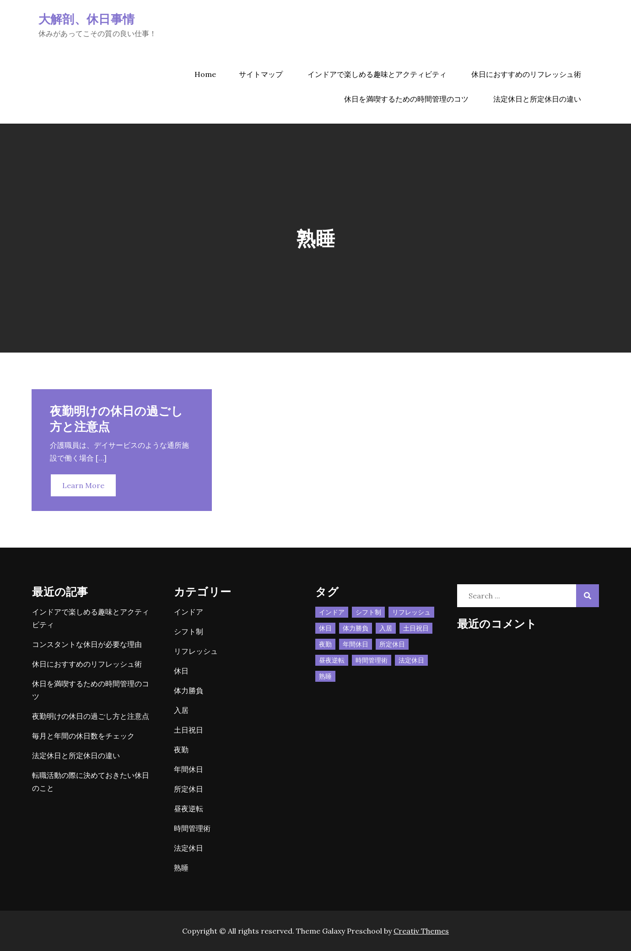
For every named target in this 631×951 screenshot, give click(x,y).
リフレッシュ (196, 651)
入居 (181, 710)
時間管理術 (192, 828)
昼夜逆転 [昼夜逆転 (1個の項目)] (332, 660)
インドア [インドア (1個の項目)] (332, 612)
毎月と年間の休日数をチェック (83, 735)
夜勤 (181, 749)
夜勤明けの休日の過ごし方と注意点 (90, 716)
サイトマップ (261, 74)
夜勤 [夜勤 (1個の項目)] (325, 644)
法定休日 (188, 848)
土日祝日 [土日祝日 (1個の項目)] (416, 628)
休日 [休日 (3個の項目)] (325, 628)
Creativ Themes (421, 930)
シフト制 (188, 631)
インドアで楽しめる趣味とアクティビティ (377, 74)
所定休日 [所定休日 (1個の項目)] (392, 644)
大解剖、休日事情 (86, 18)
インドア (188, 611)
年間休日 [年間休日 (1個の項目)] (355, 644)
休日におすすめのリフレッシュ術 (526, 74)
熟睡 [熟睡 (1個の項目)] (325, 676)
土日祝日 (188, 729)
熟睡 (181, 867)
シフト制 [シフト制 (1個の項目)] (368, 612)
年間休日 (188, 769)
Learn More (83, 485)
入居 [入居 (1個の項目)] (385, 628)
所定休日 (188, 788)
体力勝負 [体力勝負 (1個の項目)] (355, 628)
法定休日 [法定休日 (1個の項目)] (411, 660)
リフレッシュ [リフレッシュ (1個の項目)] (411, 612)
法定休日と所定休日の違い (537, 98)
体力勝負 (188, 690)
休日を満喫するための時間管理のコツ (406, 98)
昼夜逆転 (188, 808)
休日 (181, 670)
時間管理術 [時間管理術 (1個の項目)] (372, 660)
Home (205, 74)
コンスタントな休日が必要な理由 (87, 644)
